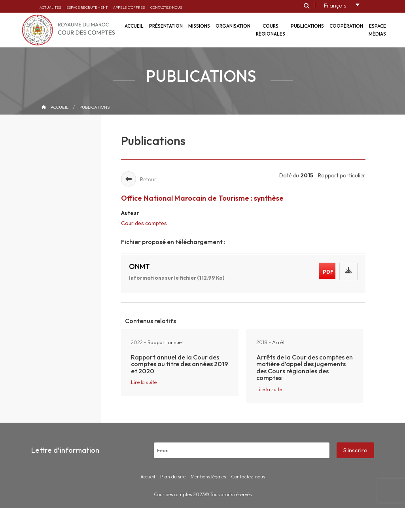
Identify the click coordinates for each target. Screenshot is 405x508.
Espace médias (377, 30)
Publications (307, 26)
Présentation (166, 26)
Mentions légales (208, 477)
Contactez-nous (166, 7)
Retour (139, 179)
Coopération (346, 26)
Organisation (233, 26)
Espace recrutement (87, 7)
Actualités (50, 7)
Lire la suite (144, 382)
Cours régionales (270, 30)
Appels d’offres (129, 7)
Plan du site (172, 477)
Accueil (59, 107)
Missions (199, 26)
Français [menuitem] (335, 5)
